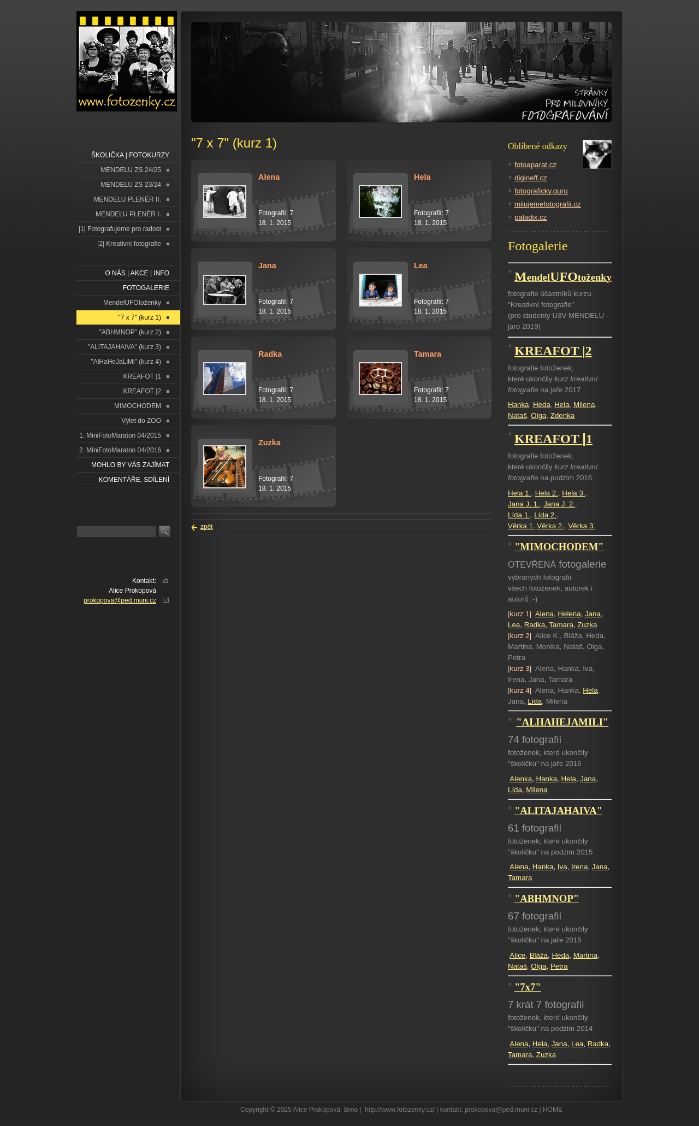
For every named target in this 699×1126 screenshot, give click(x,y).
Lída (535, 701)
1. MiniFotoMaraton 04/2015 (120, 435)
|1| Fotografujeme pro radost (120, 229)
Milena (584, 404)
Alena (544, 614)
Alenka (521, 779)
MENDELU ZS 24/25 (130, 170)
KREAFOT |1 (142, 376)
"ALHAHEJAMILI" (562, 722)
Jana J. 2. (559, 504)
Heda (541, 404)
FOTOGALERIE (146, 288)
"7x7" (527, 987)
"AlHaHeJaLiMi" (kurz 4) (126, 361)
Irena (579, 867)
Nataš (517, 415)
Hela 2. (546, 493)
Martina (585, 955)
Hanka (518, 404)
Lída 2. (545, 515)
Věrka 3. (581, 526)
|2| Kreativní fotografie (129, 243)
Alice (517, 955)
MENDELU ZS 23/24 (130, 184)
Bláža (539, 955)
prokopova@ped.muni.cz (120, 600)
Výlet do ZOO (141, 421)
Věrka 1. (521, 526)
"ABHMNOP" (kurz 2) (130, 332)
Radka (535, 625)
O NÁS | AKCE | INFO (137, 273)
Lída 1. (519, 515)
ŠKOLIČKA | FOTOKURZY (130, 155)
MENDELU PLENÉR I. (128, 214)
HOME (552, 1109)
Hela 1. (519, 493)
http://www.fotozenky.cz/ (400, 1109)
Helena (569, 614)
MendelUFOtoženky (132, 302)
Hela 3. (573, 493)
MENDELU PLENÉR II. (127, 199)
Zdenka (562, 415)
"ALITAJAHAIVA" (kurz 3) (124, 347)
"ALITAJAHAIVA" (558, 810)
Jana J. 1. (524, 504)
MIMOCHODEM (137, 406)
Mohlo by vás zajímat (130, 465)
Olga (538, 415)
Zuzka (587, 625)
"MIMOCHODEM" (559, 546)
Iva (562, 867)
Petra (559, 966)
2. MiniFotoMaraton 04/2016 (120, 450)
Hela (561, 404)
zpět (206, 526)
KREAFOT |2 (142, 391)
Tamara (561, 625)
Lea (514, 625)
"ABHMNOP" (546, 898)
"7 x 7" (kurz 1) (139, 317)
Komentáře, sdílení (134, 480)
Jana (593, 614)
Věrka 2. (550, 526)
